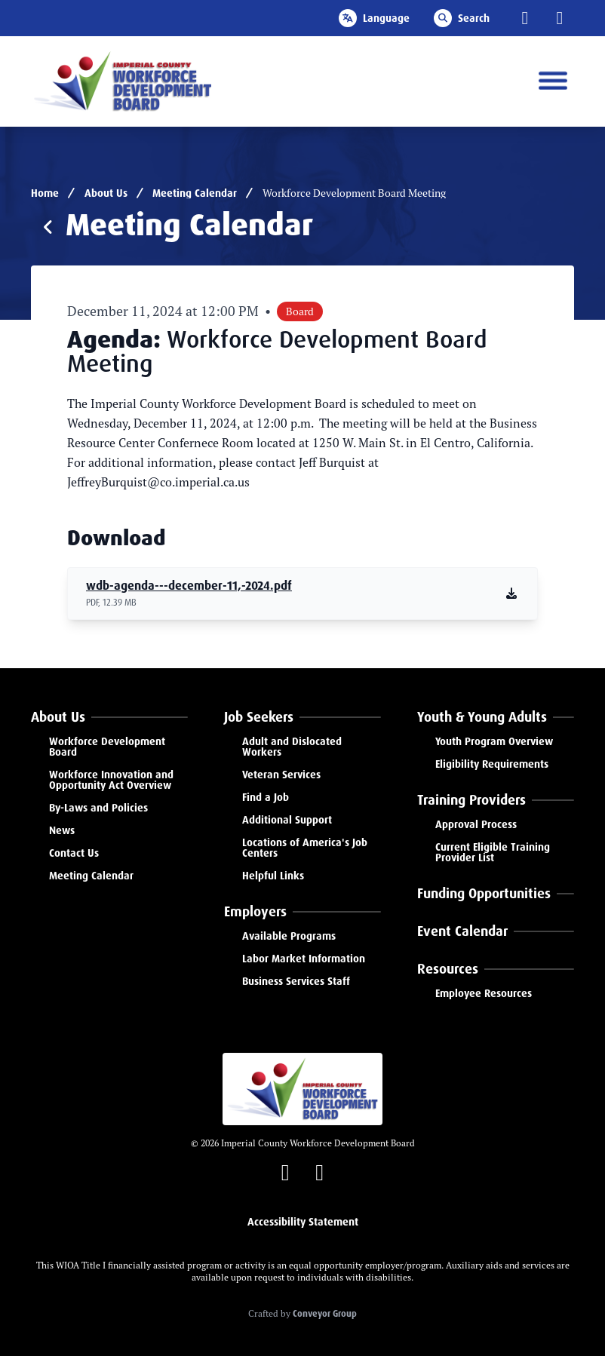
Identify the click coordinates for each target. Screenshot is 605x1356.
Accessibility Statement (302, 1222)
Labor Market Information (303, 958)
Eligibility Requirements (491, 764)
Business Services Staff (296, 981)
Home (45, 193)
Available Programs (289, 936)
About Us (105, 193)
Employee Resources (483, 993)
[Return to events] (48, 228)
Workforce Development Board (107, 747)
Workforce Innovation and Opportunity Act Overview (111, 780)
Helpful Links (273, 875)
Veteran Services (281, 774)
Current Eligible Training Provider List (492, 852)
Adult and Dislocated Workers (292, 747)
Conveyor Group (325, 1314)
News (62, 830)
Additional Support (287, 820)
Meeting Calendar (194, 193)
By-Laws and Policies (98, 808)
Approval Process (476, 824)
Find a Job (265, 797)
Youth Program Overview (494, 741)
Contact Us (74, 853)
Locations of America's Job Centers (304, 848)
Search (462, 18)
